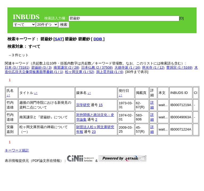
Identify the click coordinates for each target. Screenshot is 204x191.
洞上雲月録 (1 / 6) (110, 72)
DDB (98, 39)
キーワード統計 (17, 150)
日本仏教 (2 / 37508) (97, 68)
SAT (58, 39)
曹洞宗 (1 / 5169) (179, 68)
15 (101, 105)
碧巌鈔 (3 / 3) (41, 68)
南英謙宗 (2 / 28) (66, 68)
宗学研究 (83, 105)
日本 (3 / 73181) (17, 68)
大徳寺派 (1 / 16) (127, 68)
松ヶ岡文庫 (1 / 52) (79, 72)
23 (94, 132)
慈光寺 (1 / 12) (153, 68)
